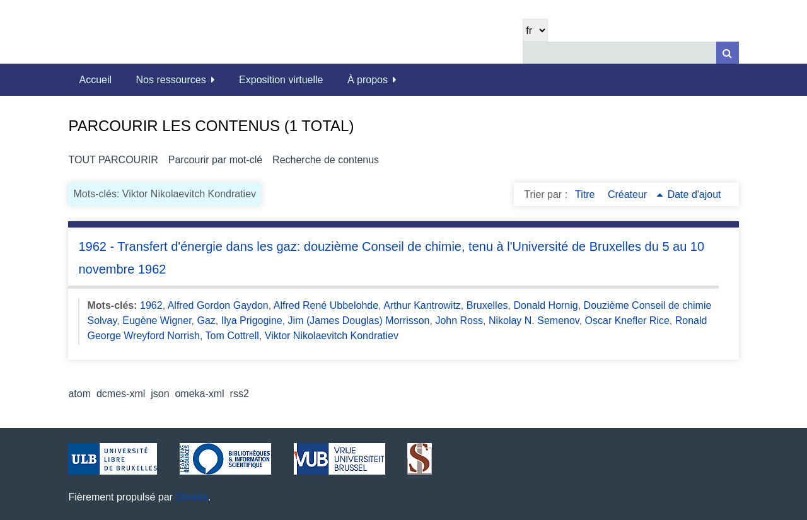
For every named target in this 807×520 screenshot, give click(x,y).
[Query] (630, 53)
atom (79, 393)
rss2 (239, 393)
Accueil (95, 79)
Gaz (206, 320)
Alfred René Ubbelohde (326, 305)
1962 (151, 305)
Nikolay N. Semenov (534, 320)
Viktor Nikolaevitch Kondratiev (331, 335)
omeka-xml (199, 393)
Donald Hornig (545, 305)
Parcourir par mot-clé (215, 159)
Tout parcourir (113, 159)
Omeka (191, 497)
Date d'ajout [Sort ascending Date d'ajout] (694, 194)
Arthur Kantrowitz (422, 305)
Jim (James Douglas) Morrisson (359, 320)
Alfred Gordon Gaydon (218, 305)
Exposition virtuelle (281, 79)
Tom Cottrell (232, 335)
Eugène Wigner (156, 320)
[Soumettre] (727, 53)
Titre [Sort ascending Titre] (586, 194)
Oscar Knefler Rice (627, 320)
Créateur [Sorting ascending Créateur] (629, 194)
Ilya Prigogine (251, 320)
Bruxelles (487, 305)
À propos (367, 79)
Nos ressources (171, 79)
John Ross (459, 320)
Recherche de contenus (325, 159)
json (160, 393)
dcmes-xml (120, 393)
